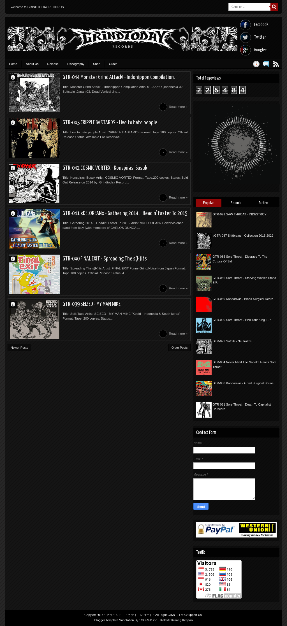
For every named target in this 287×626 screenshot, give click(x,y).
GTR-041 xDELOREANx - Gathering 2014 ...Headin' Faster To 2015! (126, 213)
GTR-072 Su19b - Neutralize (231, 341)
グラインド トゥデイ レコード (129, 614)
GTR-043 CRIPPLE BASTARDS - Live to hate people (110, 122)
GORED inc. (149, 620)
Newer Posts (19, 347)
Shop (96, 64)
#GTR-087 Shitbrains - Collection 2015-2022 (242, 235)
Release (53, 64)
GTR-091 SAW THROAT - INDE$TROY (239, 214)
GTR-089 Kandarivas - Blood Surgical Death (242, 299)
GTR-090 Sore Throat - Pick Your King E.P (241, 320)
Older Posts (180, 347)
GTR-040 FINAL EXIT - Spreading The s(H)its (105, 259)
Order (113, 64)
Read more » (178, 106)
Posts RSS (275, 64)
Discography (75, 64)
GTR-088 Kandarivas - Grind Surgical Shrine (243, 383)
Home (13, 64)
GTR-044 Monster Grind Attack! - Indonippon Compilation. (119, 77)
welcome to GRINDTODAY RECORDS (37, 7)
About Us (32, 64)
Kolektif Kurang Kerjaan (176, 620)
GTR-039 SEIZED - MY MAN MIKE (92, 304)
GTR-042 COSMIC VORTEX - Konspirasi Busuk (105, 168)
